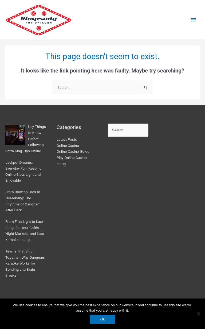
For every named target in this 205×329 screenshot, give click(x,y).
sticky (61, 164)
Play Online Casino (72, 157)
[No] (198, 313)
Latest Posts (67, 139)
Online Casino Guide (73, 151)
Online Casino (68, 145)
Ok (102, 319)
